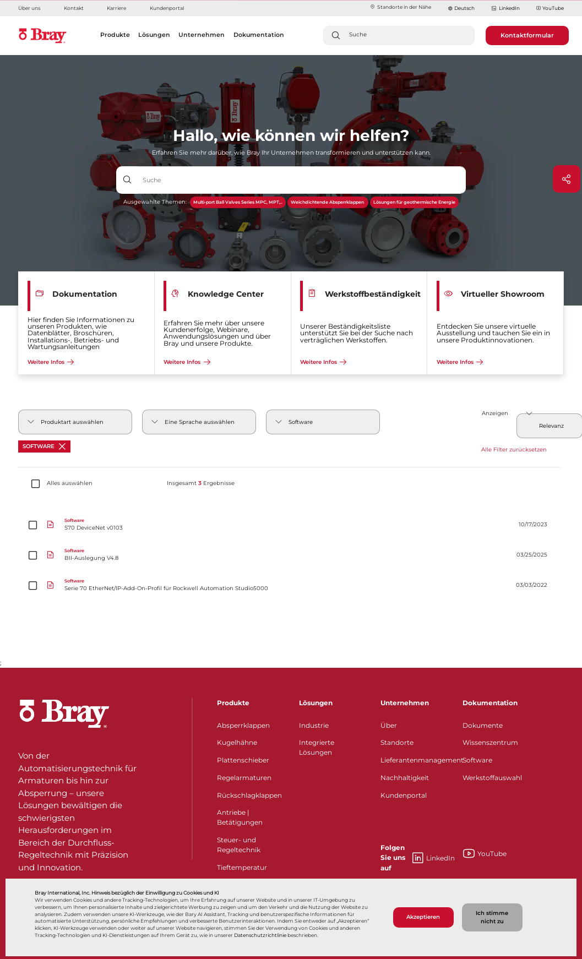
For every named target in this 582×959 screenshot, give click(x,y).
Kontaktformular (527, 35)
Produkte (233, 703)
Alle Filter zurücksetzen (514, 449)
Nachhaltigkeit (404, 777)
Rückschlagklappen (249, 795)
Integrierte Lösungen (316, 747)
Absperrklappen (243, 725)
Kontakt (74, 8)
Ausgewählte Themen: (155, 202)
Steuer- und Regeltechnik (238, 845)
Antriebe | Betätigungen (240, 817)
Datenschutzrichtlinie (260, 935)
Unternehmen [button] (201, 35)
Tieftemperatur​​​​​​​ (242, 867)
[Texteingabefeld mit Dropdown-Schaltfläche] (302, 180)
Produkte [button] (115, 35)
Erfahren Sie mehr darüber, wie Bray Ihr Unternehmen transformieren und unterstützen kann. (291, 152)
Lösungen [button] (154, 35)
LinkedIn (505, 8)
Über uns (29, 8)
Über (388, 725)
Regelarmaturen (244, 777)
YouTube (550, 8)
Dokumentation (490, 703)
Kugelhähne (237, 742)
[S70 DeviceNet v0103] (291, 525)
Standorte (397, 742)
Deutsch (464, 8)
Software (44, 446)
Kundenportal (167, 8)
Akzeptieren (423, 917)
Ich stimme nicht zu (492, 917)
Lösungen (316, 703)
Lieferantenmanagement (414, 760)
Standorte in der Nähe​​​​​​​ (400, 7)
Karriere (116, 8)
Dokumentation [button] (258, 35)
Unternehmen (404, 703)
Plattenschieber (243, 760)
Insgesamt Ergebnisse (201, 483)
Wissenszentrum (490, 742)
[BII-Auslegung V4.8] (291, 555)
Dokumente (483, 725)
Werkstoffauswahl (492, 777)
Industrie (314, 725)
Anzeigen (495, 413)
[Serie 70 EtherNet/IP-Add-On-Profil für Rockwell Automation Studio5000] (291, 585)
